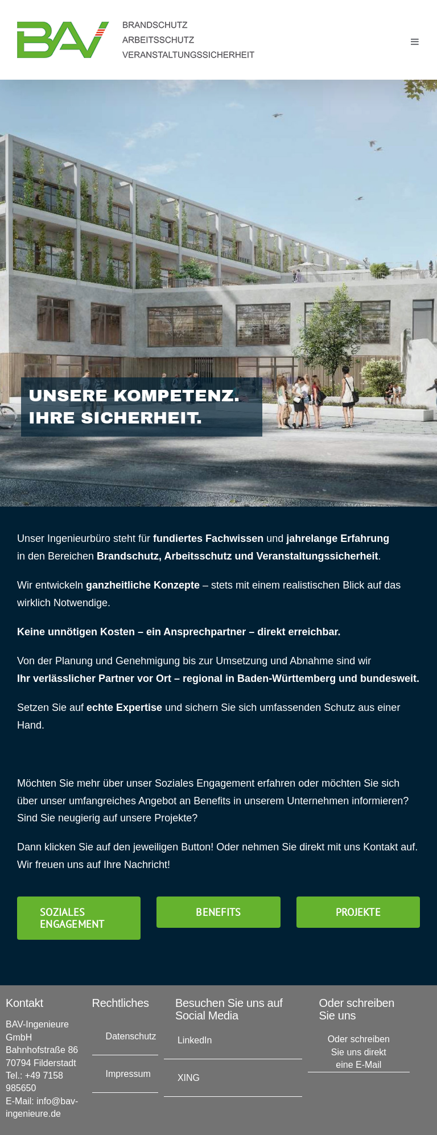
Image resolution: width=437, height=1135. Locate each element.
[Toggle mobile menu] (415, 41)
